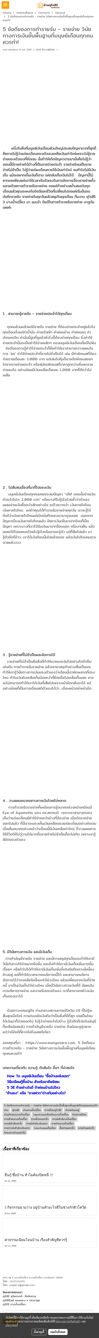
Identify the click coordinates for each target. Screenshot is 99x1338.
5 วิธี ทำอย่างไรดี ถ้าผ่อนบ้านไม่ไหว (33, 1087)
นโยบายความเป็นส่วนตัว (68, 1321)
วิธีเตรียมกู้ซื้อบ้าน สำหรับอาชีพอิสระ (33, 1081)
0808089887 (17, 1281)
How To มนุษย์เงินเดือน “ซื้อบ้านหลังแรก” (38, 1076)
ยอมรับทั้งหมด (57, 1332)
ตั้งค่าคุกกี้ (39, 1332)
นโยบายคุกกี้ (12, 1325)
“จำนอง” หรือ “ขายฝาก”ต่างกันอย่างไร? (36, 1093)
